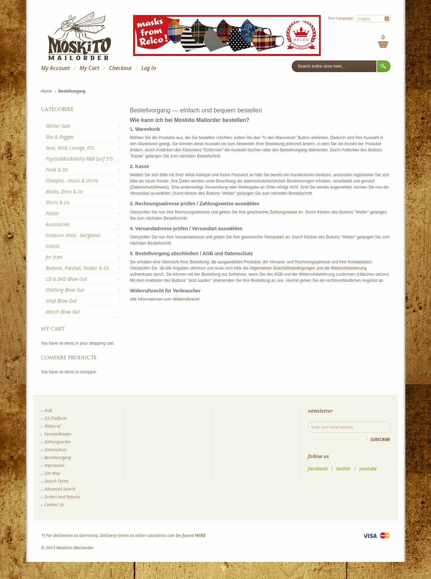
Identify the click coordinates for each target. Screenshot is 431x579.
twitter (343, 468)
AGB (48, 410)
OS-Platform (55, 418)
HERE (200, 535)
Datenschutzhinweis (149, 187)
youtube (368, 468)
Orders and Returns (62, 497)
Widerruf (52, 426)
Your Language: (341, 18)
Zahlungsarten (57, 442)
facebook (318, 468)
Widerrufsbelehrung (349, 268)
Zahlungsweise (283, 212)
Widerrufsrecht (186, 299)
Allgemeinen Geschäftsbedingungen (282, 268)
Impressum (54, 465)
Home (46, 91)
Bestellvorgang (57, 457)
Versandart (274, 237)
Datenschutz (55, 450)
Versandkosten (57, 434)
